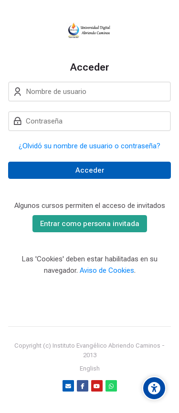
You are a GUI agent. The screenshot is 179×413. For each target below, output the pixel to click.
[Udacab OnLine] (89, 30)
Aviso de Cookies (107, 270)
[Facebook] (82, 386)
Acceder (89, 170)
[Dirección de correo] (68, 386)
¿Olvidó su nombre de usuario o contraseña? (89, 146)
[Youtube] (97, 386)
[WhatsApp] (111, 386)
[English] (90, 368)
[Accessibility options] (154, 388)
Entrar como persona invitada (89, 223)
